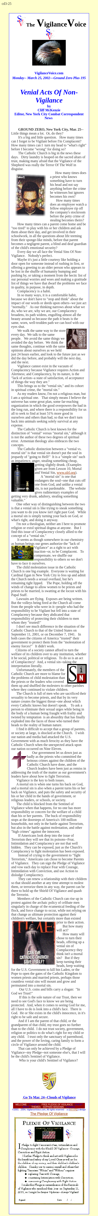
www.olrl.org (66, 472)
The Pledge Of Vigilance (49, 1114)
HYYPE (73, 1109)
